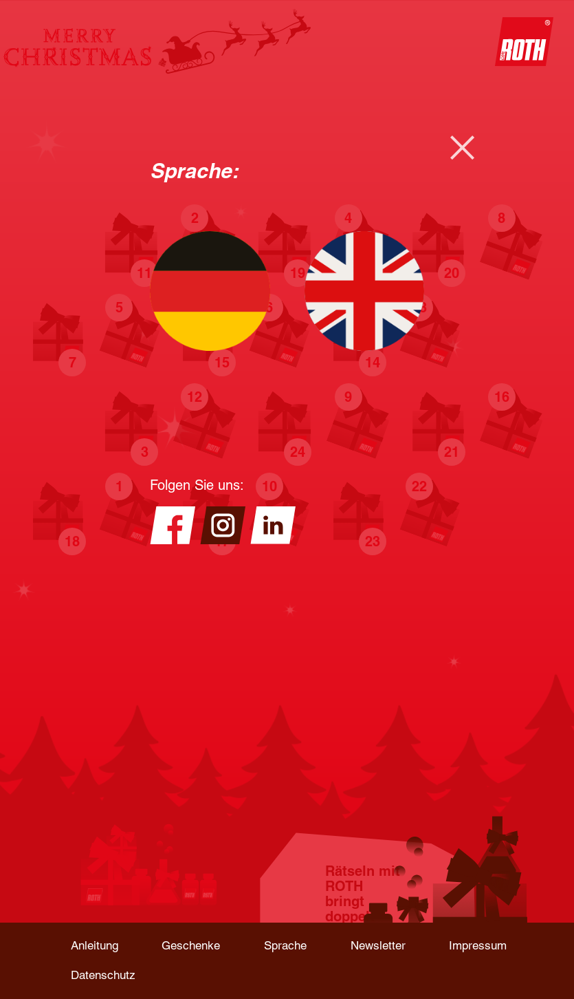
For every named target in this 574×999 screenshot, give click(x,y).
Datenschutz (103, 975)
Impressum (478, 945)
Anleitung (94, 945)
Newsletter (378, 945)
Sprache (285, 945)
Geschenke (191, 945)
